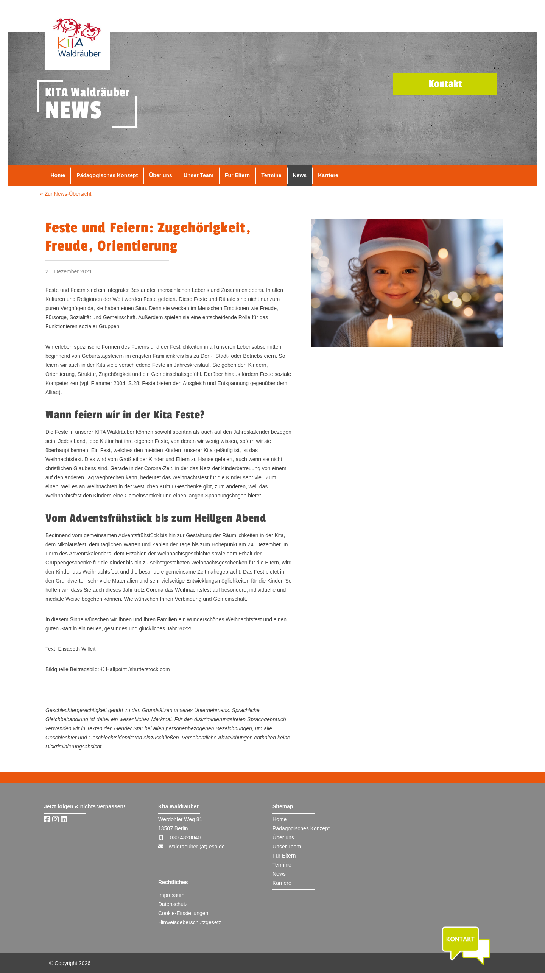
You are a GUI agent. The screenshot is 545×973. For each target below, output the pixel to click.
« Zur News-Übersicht (65, 194)
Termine (271, 175)
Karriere (328, 175)
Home (58, 175)
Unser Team (198, 175)
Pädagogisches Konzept (107, 175)
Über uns (160, 175)
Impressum (171, 895)
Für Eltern (237, 175)
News (300, 175)
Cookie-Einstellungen (183, 913)
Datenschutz (173, 904)
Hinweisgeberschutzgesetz (189, 922)
